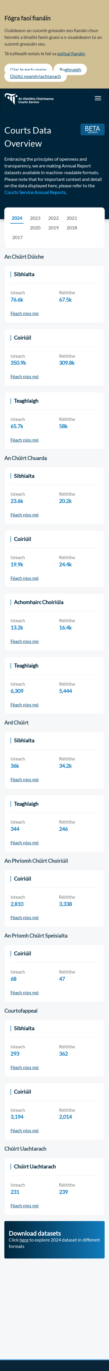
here (23, 1239)
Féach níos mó (24, 313)
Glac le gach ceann (28, 69)
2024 (17, 218)
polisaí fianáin (71, 53)
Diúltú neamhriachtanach (35, 76)
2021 (72, 218)
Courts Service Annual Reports (35, 192)
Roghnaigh (70, 69)
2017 (17, 237)
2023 (35, 218)
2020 (35, 227)
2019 (53, 227)
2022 (53, 218)
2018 (72, 227)
